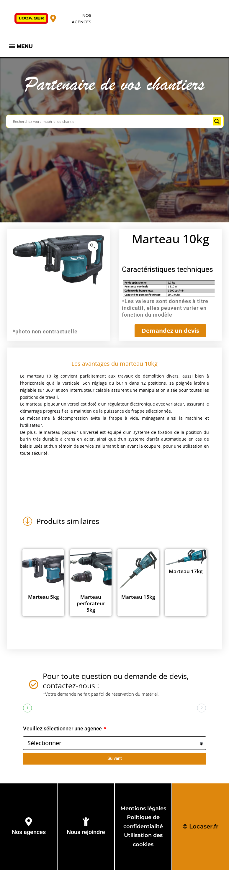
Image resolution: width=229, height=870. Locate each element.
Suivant (114, 758)
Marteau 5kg (43, 596)
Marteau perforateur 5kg (91, 603)
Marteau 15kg (138, 596)
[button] (93, 246)
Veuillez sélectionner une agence (63, 728)
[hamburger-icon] (20, 47)
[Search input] (112, 121)
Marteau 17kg (185, 571)
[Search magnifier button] (217, 121)
